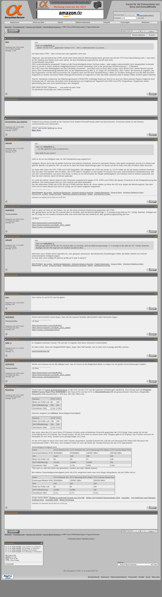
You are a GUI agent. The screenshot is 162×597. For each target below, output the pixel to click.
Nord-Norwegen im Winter (102, 194)
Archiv (148, 577)
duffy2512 (9, 210)
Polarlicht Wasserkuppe (102, 192)
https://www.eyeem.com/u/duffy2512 (47, 223)
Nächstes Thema (88, 538)
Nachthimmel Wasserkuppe (61, 192)
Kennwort (117, 18)
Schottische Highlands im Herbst (133, 192)
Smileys (8, 557)
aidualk (8, 143)
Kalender (106, 22)
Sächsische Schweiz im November (82, 192)
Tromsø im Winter (116, 192)
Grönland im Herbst (55, 194)
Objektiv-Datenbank (83, 22)
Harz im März (48, 192)
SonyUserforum (94, 577)
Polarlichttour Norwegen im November (75, 194)
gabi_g (8, 343)
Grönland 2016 (38, 500)
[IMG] (7, 558)
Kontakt (141, 577)
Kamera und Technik (33, 27)
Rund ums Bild (38, 22)
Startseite (8, 27)
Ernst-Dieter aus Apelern (16, 122)
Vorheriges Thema (74, 538)
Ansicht (152, 35)
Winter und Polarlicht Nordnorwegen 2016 (103, 498)
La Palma (45, 194)
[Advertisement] (81, 108)
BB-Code (8, 555)
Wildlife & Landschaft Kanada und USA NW (67, 498)
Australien (125, 498)
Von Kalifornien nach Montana (143, 498)
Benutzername (119, 15)
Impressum (105, 577)
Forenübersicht (19, 27)
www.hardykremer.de (40, 351)
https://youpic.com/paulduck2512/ (46, 227)
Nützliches (145, 22)
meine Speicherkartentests (56, 390)
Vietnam (90, 194)
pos (7, 297)
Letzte (151, 31)
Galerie (60, 22)
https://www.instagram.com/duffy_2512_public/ (51, 225)
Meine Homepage (67, 500)
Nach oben (156, 577)
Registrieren (14, 22)
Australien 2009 (51, 500)
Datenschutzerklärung (119, 577)
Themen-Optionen (138, 35)
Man (7, 42)
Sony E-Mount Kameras (51, 27)
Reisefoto (9, 390)
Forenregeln (125, 22)
